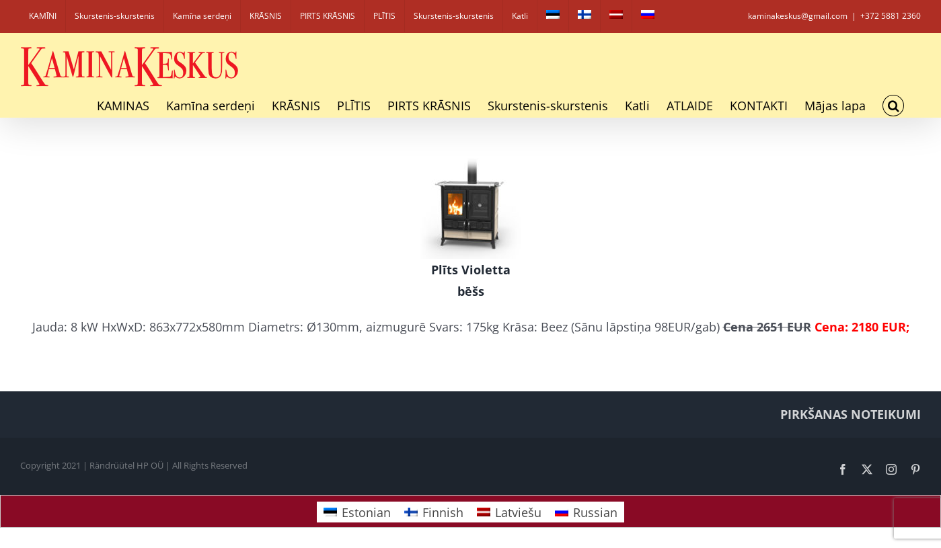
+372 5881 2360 (890, 16)
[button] (893, 105)
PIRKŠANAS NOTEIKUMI (850, 414)
